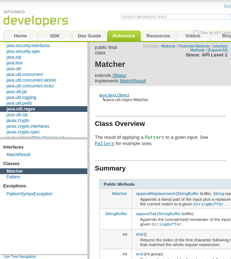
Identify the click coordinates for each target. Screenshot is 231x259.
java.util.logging (21, 97)
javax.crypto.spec (23, 132)
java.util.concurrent (24, 74)
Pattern (13, 177)
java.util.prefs (19, 103)
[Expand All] (217, 50)
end (139, 233)
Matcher (14, 171)
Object (119, 75)
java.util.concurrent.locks (30, 85)
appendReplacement (155, 193)
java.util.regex (20, 109)
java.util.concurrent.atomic (31, 80)
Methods (168, 46)
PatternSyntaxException (29, 193)
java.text (14, 62)
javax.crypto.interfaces (27, 126)
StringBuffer (188, 193)
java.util (13, 68)
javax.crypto (17, 120)
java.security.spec (23, 51)
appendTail (146, 213)
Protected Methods (194, 46)
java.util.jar (16, 91)
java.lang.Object (114, 94)
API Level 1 (214, 55)
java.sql (13, 57)
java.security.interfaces (28, 45)
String (218, 193)
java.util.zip (17, 114)
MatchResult (18, 154)
